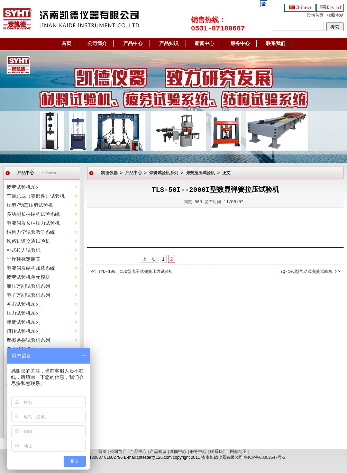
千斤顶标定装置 (23, 259)
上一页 (149, 259)
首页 (66, 43)
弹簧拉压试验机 (200, 173)
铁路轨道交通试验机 (28, 241)
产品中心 (133, 43)
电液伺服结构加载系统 (31, 268)
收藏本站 (335, 15)
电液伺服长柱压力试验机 (33, 223)
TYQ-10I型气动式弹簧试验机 (305, 271)
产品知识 (169, 43)
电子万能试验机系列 (28, 295)
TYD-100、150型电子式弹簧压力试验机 (135, 271)
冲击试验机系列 (23, 304)
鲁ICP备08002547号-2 (264, 457)
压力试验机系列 (23, 313)
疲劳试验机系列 (23, 187)
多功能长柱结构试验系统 (33, 214)
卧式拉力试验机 (23, 250)
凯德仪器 (109, 173)
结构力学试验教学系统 (31, 232)
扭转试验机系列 (23, 331)
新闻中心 (204, 43)
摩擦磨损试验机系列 (28, 340)
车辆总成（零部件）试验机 (36, 196)
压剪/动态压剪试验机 (30, 205)
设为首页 (315, 15)
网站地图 (238, 451)
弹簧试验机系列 (23, 322)
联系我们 (275, 43)
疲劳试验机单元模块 (28, 277)
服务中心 (240, 43)
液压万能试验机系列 (28, 286)
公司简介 (97, 43)
